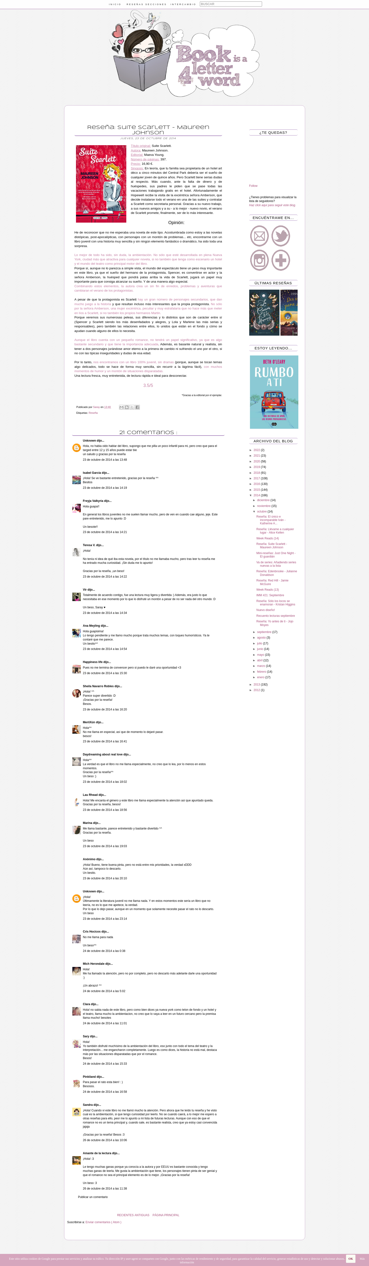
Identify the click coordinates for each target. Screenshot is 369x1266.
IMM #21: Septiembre (270, 595)
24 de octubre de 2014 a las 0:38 (104, 951)
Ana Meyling (92, 625)
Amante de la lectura (97, 1153)
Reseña (93, 412)
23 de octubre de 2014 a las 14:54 (105, 649)
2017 (257, 478)
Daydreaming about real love (103, 754)
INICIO (115, 4)
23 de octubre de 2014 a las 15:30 (105, 673)
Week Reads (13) (267, 589)
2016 (257, 484)
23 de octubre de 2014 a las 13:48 (105, 459)
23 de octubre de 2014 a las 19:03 (105, 846)
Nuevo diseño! (265, 610)
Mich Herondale (94, 963)
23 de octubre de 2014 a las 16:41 (105, 741)
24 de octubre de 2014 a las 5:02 (104, 991)
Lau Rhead (91, 795)
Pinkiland (90, 1076)
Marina (88, 823)
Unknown (90, 440)
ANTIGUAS (142, 1215)
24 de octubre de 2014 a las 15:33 (105, 1063)
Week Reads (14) (267, 538)
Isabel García (92, 473)
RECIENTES (125, 1215)
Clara (87, 1004)
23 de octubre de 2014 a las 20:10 (105, 878)
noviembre (264, 506)
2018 (257, 473)
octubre (262, 511)
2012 (257, 690)
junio (260, 649)
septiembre (264, 632)
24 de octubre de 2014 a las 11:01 (105, 1023)
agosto (261, 637)
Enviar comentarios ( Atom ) (103, 1222)
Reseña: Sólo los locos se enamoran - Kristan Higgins (275, 602)
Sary (86, 1036)
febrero (262, 671)
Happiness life (93, 662)
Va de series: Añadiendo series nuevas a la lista (276, 564)
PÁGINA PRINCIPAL (166, 1215)
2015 (257, 489)
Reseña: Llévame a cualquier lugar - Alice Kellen (275, 531)
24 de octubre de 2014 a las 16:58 (105, 1091)
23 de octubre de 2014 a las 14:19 (105, 488)
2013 (257, 684)
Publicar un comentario (93, 1197)
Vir (85, 589)
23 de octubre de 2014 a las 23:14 (105, 918)
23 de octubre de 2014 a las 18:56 (105, 810)
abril (260, 660)
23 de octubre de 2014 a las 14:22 (105, 576)
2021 (257, 455)
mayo (261, 654)
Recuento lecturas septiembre (275, 616)
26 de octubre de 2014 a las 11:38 (105, 1188)
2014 (257, 495)
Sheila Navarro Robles (99, 686)
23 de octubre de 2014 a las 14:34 (105, 613)
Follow (253, 186)
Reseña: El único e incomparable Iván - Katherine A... (270, 520)
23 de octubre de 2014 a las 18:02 (105, 782)
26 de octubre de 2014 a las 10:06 (105, 1140)
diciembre (263, 500)
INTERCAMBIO (183, 4)
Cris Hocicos (92, 931)
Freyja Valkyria (93, 501)
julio (260, 643)
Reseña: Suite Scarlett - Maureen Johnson (271, 545)
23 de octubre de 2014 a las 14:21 (105, 532)
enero (261, 677)
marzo (261, 666)
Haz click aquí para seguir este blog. (272, 205)
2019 (257, 467)
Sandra (88, 1105)
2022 (257, 450)
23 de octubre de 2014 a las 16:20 (105, 709)
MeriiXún (89, 722)
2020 (257, 461)
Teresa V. (89, 545)
